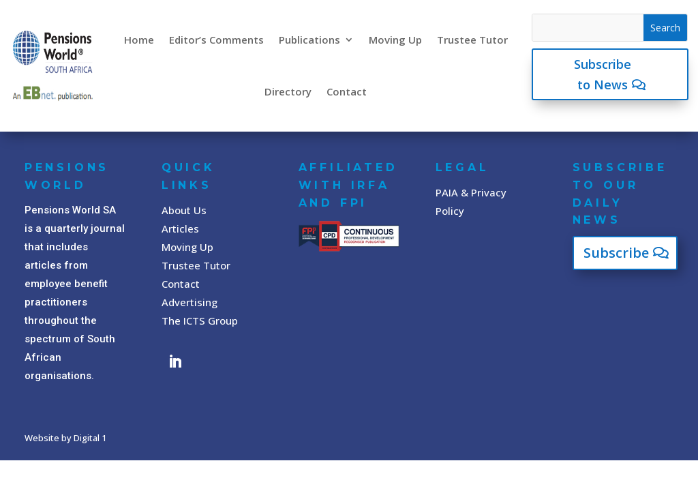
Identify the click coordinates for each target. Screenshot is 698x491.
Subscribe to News (602, 74)
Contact (347, 91)
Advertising (189, 302)
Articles (180, 228)
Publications (309, 39)
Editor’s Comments (216, 39)
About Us (184, 210)
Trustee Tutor (472, 39)
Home (139, 39)
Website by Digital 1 (65, 438)
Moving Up (395, 39)
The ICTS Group (200, 320)
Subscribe (616, 252)
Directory (288, 91)
